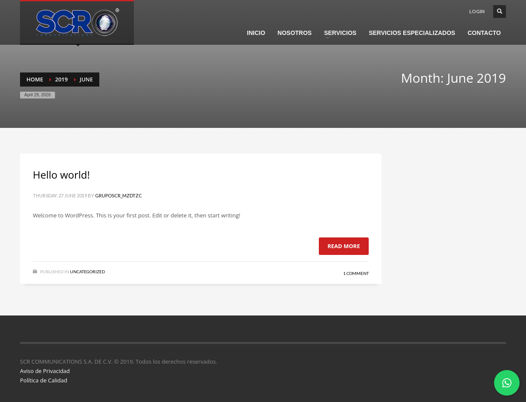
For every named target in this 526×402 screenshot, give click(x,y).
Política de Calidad (43, 380)
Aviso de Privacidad (45, 371)
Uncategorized (87, 271)
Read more (343, 246)
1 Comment (356, 273)
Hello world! (61, 175)
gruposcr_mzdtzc (118, 195)
